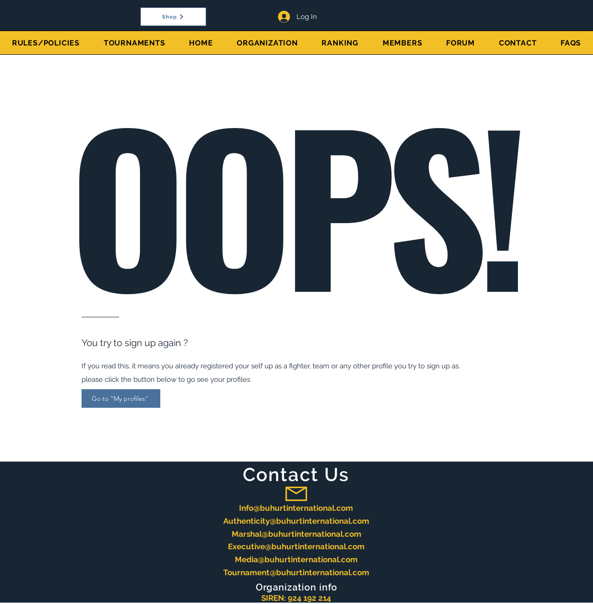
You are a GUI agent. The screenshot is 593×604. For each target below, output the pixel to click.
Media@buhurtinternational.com (296, 559)
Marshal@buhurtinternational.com (296, 534)
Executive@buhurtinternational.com (296, 546)
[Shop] (173, 16)
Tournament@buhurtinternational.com (296, 572)
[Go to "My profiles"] (121, 398)
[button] (134, 42)
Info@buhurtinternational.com (296, 508)
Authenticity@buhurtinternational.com (296, 521)
